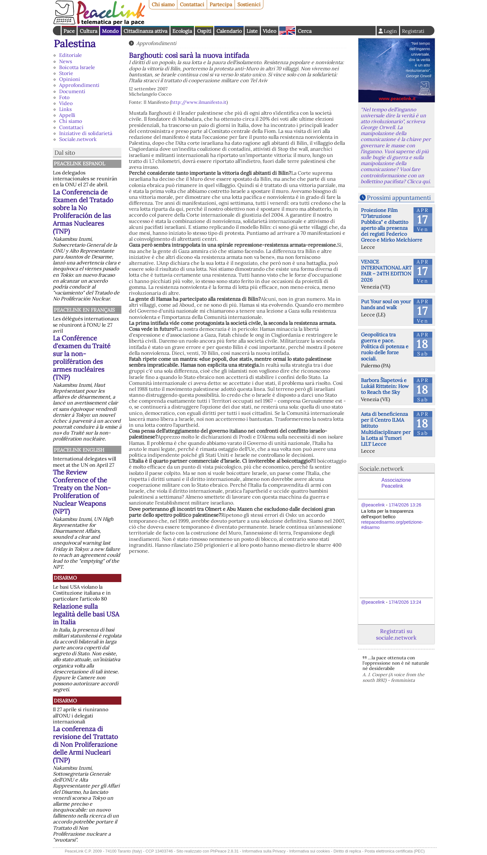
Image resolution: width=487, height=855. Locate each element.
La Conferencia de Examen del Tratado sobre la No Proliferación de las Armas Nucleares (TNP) (83, 211)
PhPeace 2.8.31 (224, 851)
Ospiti (204, 31)
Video (269, 31)
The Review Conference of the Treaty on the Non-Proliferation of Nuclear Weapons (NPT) (82, 492)
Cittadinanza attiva (145, 31)
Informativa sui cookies (309, 851)
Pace (69, 31)
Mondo (110, 31)
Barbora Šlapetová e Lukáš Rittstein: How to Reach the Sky (385, 386)
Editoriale (70, 55)
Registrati (413, 31)
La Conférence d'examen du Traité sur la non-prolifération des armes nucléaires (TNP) (81, 357)
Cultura (88, 31)
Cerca (305, 31)
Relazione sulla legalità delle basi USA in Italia (86, 614)
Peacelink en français (84, 310)
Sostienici (249, 4)
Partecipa (221, 4)
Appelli (67, 115)
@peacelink (373, 504)
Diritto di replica (347, 851)
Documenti (72, 91)
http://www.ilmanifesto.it (198, 102)
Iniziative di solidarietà (85, 133)
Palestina (75, 43)
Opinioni (69, 79)
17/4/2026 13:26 (405, 504)
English (287, 30)
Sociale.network (78, 139)
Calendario (229, 31)
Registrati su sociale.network (396, 634)
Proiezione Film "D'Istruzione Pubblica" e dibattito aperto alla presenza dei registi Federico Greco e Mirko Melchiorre (391, 225)
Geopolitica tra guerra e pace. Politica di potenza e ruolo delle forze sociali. (384, 346)
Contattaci (192, 4)
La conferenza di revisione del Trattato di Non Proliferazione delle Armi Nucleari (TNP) (85, 744)
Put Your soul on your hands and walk (386, 304)
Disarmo (65, 578)
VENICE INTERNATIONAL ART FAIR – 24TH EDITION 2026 (386, 271)
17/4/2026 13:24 (405, 602)
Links (65, 109)
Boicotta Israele (77, 67)
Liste (252, 31)
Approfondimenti (79, 85)
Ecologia (182, 31)
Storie (66, 73)
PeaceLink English (79, 450)
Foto (64, 97)
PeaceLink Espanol (79, 163)
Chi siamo (163, 4)
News (65, 61)
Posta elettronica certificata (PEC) (395, 851)
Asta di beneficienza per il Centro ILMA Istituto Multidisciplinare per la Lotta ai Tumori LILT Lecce (386, 429)
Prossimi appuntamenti (399, 197)
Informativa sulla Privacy (264, 851)
